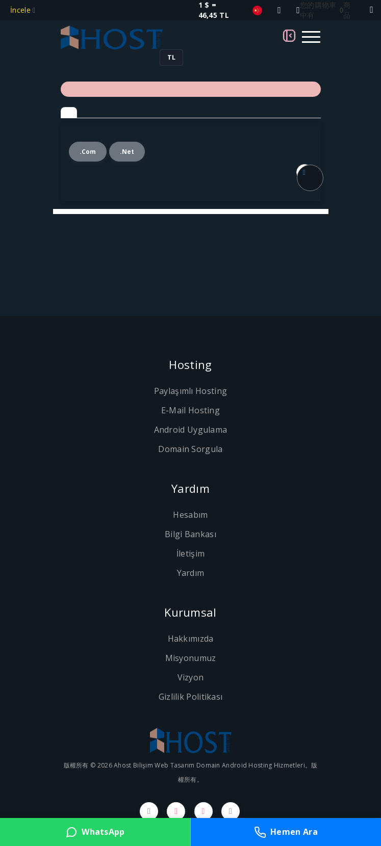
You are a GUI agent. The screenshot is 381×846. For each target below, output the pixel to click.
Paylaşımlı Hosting (190, 390)
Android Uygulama (190, 429)
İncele (21, 10)
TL (171, 57)
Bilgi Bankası (190, 534)
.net (127, 151)
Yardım (191, 572)
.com (88, 151)
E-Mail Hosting (190, 410)
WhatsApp (94, 832)
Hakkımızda (191, 638)
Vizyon (190, 677)
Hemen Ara (286, 832)
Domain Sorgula (190, 449)
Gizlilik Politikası (191, 696)
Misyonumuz (190, 658)
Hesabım (190, 514)
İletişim (190, 553)
